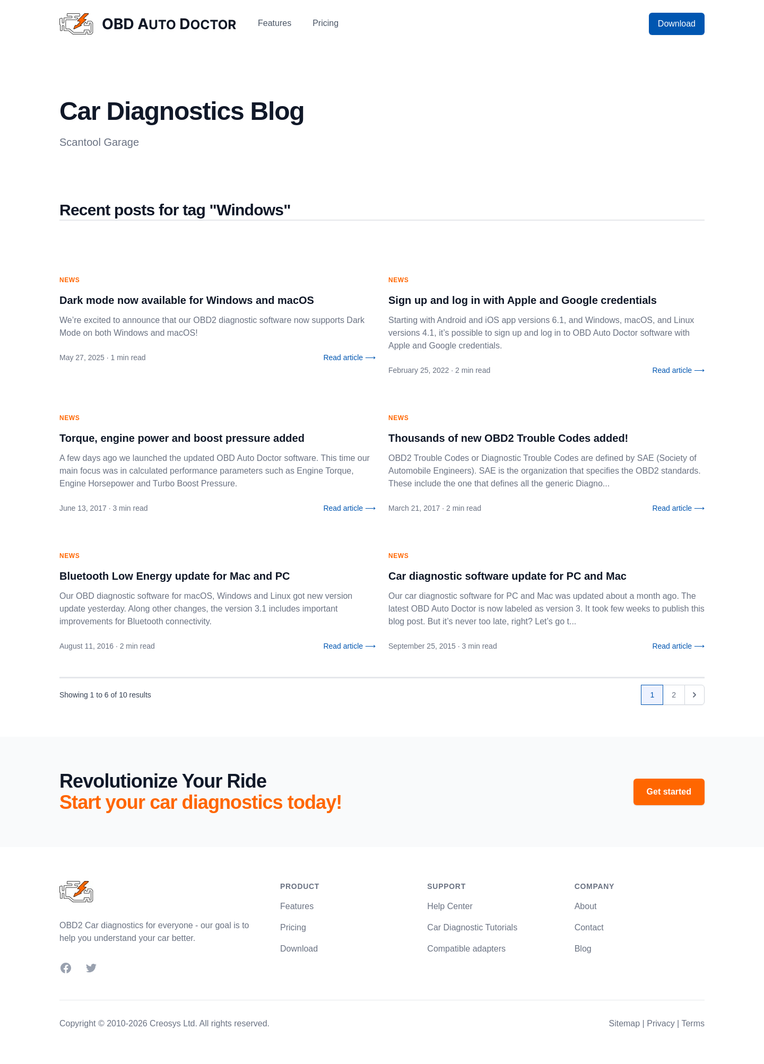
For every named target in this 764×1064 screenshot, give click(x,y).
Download (677, 23)
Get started (669, 791)
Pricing (325, 23)
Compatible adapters (466, 948)
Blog (583, 948)
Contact (589, 927)
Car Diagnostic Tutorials (472, 927)
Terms (693, 1023)
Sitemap (624, 1023)
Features (274, 23)
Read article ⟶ (349, 357)
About (586, 906)
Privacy (660, 1023)
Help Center (449, 906)
